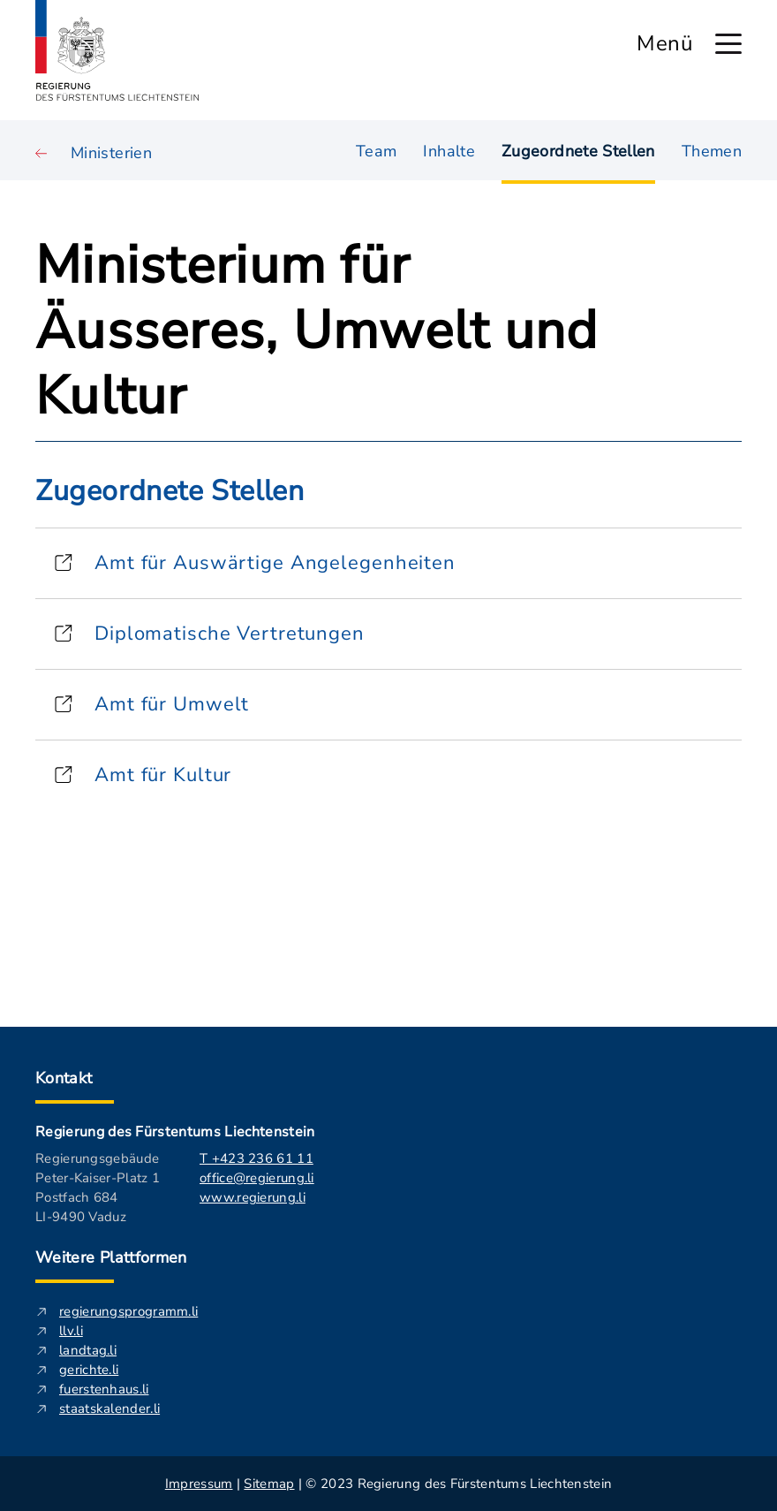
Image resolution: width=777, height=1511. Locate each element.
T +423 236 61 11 (256, 1158)
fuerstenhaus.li (104, 1389)
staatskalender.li (109, 1408)
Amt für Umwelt (171, 704)
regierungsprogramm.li (128, 1311)
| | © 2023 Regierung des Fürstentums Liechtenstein (388, 1483)
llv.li (71, 1331)
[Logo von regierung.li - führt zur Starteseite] (117, 50)
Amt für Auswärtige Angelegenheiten (275, 563)
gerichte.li (88, 1369)
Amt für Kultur (162, 775)
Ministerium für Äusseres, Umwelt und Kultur (317, 330)
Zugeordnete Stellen (578, 151)
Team (376, 150)
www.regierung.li (253, 1197)
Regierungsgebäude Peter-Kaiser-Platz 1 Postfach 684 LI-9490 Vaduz (97, 1188)
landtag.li (88, 1350)
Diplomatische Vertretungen (229, 633)
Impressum (199, 1483)
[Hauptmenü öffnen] (728, 44)
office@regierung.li (257, 1178)
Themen (712, 150)
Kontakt (64, 1078)
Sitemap (269, 1483)
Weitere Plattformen (111, 1257)
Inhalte (449, 150)
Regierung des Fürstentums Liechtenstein (174, 1132)
